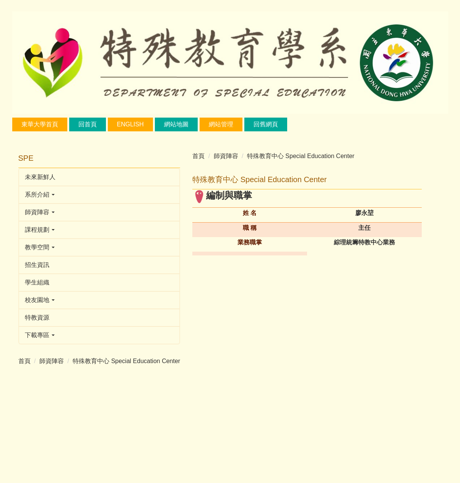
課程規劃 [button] (40, 229)
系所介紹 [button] (40, 194)
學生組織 (37, 282)
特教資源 (37, 317)
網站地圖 (176, 124)
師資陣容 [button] (40, 212)
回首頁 (87, 124)
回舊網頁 (266, 124)
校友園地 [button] (40, 300)
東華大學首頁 (39, 124)
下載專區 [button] (40, 335)
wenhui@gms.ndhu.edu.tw (321, 383)
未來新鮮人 (40, 177)
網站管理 (221, 124)
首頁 (24, 361)
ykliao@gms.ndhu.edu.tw (321, 271)
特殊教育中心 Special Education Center (79, 370)
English (130, 124)
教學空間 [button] (40, 247)
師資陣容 (51, 361)
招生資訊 (37, 265)
